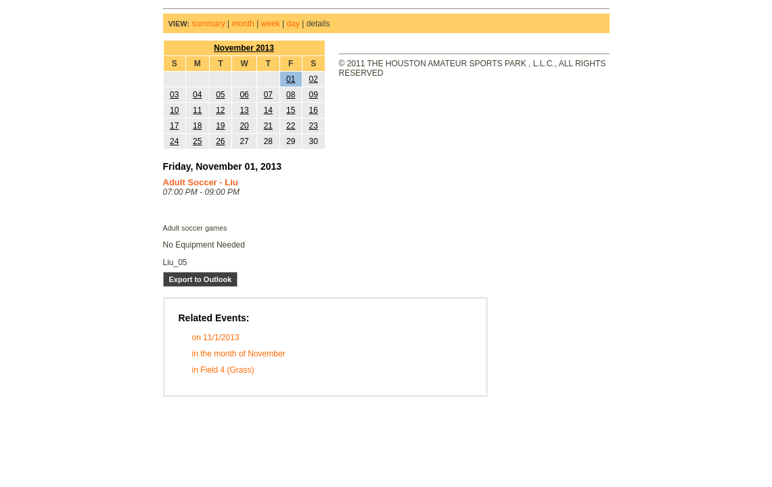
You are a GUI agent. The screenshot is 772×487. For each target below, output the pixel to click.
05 (220, 94)
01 (290, 79)
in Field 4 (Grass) (223, 370)
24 (174, 141)
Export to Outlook (200, 279)
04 (197, 94)
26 (220, 141)
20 (244, 126)
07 (268, 94)
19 (220, 126)
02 (313, 79)
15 (290, 110)
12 (220, 110)
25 (197, 141)
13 (244, 110)
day (293, 23)
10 (174, 110)
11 (197, 110)
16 (313, 110)
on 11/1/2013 (216, 337)
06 (244, 94)
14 (268, 110)
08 (290, 94)
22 (290, 126)
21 (268, 126)
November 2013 (244, 48)
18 (197, 126)
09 (313, 94)
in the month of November (239, 353)
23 (313, 126)
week (270, 23)
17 (174, 126)
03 (174, 94)
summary (208, 23)
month (243, 23)
